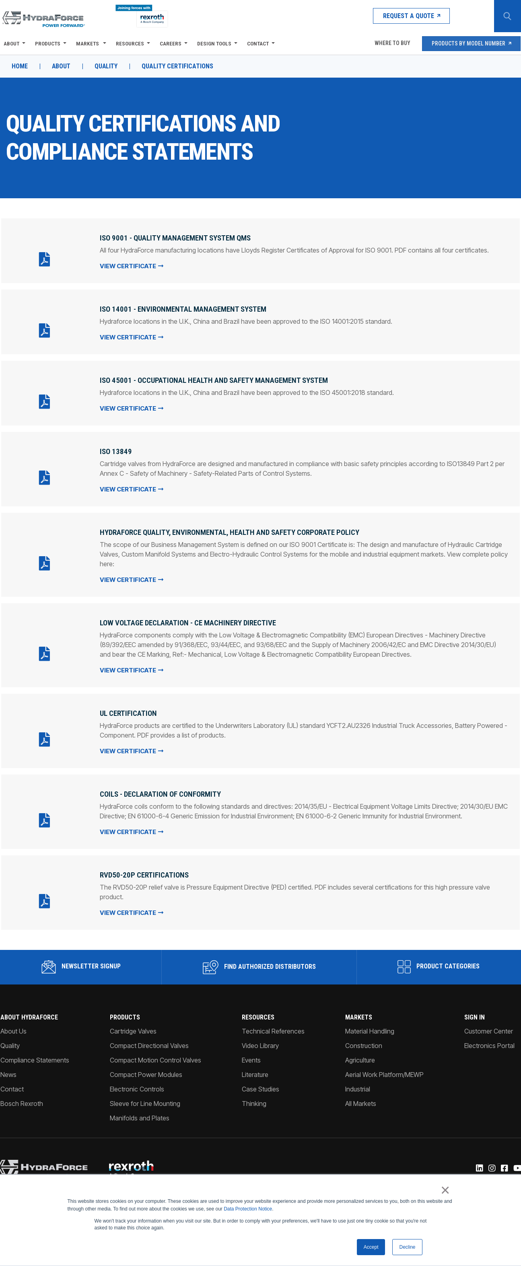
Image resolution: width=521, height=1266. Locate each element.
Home (19, 66)
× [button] (445, 1190)
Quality (107, 66)
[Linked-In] (479, 1165)
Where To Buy (391, 43)
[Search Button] (507, 16)
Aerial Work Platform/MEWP (385, 1071)
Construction (364, 1042)
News (8, 1071)
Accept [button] (371, 1247)
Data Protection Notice (248, 1209)
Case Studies (260, 1085)
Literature (255, 1071)
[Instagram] (492, 1165)
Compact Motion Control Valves (155, 1056)
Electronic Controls (137, 1085)
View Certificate (131, 265)
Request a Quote (405, 16)
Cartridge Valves (133, 1027)
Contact (257, 43)
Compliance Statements (34, 1056)
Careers (170, 43)
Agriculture (360, 1056)
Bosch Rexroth (21, 1100)
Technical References (273, 1027)
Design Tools (214, 43)
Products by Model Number (471, 43)
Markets (88, 43)
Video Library (260, 1042)
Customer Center (489, 1027)
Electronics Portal (490, 1042)
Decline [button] (407, 1247)
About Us (13, 1027)
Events (251, 1056)
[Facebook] (504, 1165)
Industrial (358, 1085)
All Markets (361, 1100)
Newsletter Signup (80, 963)
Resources (129, 43)
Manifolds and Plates (139, 1114)
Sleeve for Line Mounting (145, 1100)
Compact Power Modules (146, 1071)
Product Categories (439, 963)
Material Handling (370, 1027)
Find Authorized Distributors (259, 963)
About (11, 43)
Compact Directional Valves (149, 1042)
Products (47, 43)
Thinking (254, 1100)
